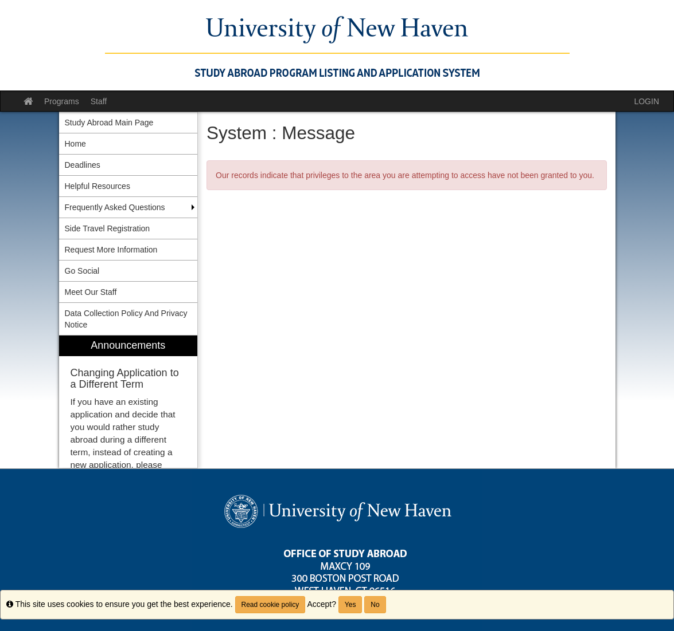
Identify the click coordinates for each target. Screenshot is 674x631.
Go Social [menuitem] (82, 270)
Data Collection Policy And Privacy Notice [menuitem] (126, 319)
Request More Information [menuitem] (111, 249)
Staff (99, 101)
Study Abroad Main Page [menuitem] (109, 122)
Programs (61, 101)
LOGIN (646, 101)
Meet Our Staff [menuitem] (91, 292)
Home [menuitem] (75, 143)
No (375, 605)
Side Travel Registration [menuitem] (107, 228)
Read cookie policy (270, 605)
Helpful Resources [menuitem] (97, 186)
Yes (350, 605)
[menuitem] (128, 402)
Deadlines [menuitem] (82, 164)
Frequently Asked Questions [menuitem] (115, 207)
